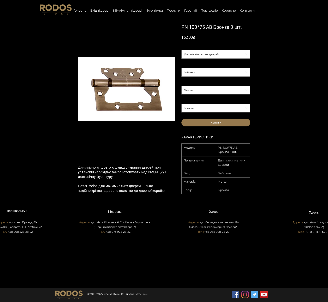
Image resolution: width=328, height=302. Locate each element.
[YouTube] (264, 294)
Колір (186, 99)
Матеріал (188, 82)
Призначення (191, 46)
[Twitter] (254, 294)
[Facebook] (235, 294)
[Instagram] (245, 294)
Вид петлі (188, 64)
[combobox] (215, 54)
